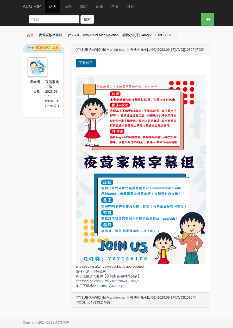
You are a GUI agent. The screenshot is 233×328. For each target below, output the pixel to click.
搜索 (87, 19)
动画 (52, 6)
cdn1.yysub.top (111, 286)
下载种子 (86, 63)
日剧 (68, 6)
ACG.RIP (32, 6)
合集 (115, 6)
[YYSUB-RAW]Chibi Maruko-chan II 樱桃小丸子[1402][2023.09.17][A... (121, 35)
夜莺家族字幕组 (50, 35)
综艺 (84, 6)
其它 (131, 6)
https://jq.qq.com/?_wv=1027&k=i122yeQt (107, 281)
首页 (30, 35)
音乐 (99, 6)
